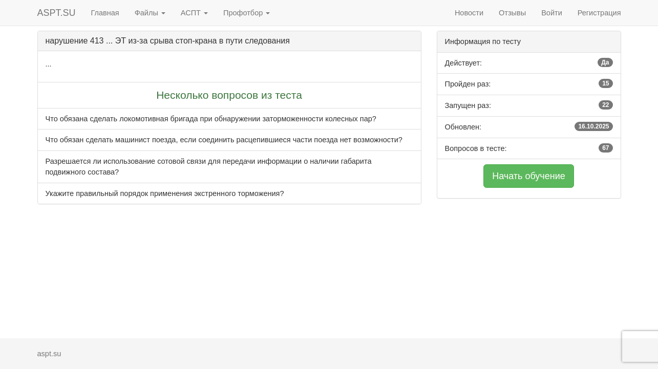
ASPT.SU (56, 13)
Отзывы (512, 13)
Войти (551, 13)
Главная (105, 13)
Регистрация (599, 13)
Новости (469, 13)
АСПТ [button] (194, 13)
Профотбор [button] (246, 13)
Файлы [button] (150, 13)
